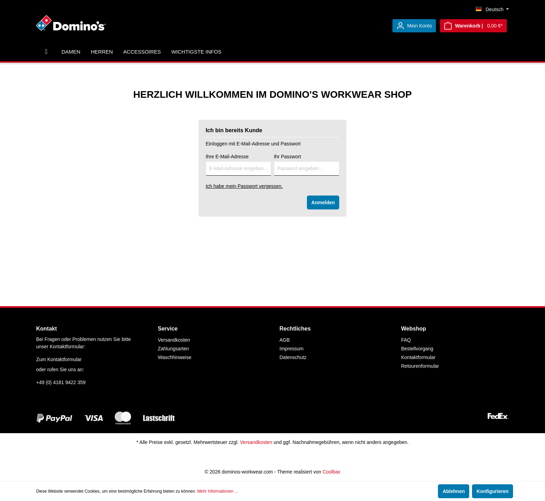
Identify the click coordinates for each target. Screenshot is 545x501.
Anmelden (323, 202)
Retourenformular (420, 366)
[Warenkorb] (473, 25)
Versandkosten (174, 340)
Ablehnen (453, 491)
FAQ (406, 340)
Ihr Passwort (287, 156)
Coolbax (331, 472)
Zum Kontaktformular (59, 359)
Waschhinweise (175, 357)
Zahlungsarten (173, 348)
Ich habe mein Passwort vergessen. (244, 186)
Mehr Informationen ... (217, 491)
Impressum (291, 348)
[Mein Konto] (414, 25)
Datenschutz (293, 357)
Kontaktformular (418, 357)
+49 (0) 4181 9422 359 (61, 382)
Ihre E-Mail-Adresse (227, 156)
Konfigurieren (493, 491)
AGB (284, 340)
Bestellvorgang (417, 348)
